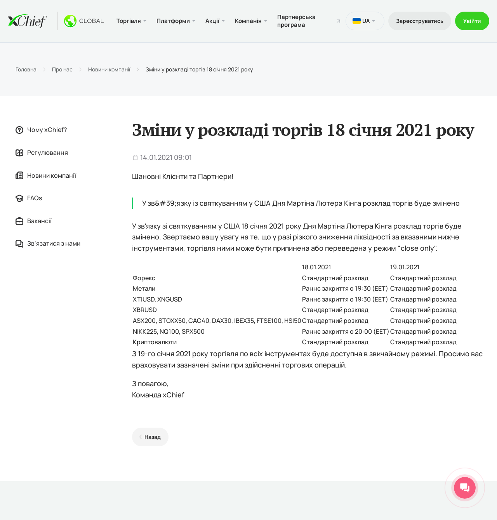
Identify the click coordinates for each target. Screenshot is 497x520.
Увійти (472, 20)
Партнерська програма (296, 21)
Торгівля (128, 21)
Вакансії (34, 221)
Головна (26, 69)
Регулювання (42, 152)
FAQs (29, 198)
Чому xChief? (41, 129)
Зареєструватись (419, 20)
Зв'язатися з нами (48, 243)
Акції (212, 21)
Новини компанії (109, 69)
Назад (152, 436)
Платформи (173, 21)
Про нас (62, 69)
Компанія (248, 21)
